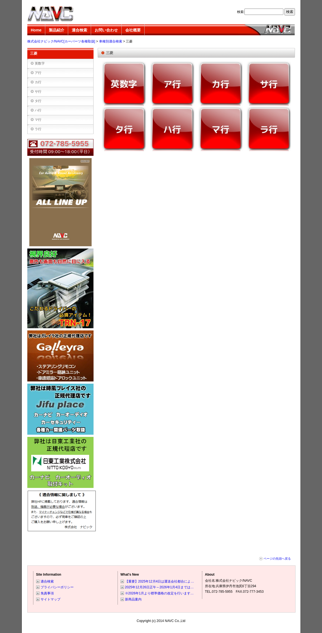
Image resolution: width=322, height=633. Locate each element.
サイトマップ (50, 599)
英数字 (40, 63)
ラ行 (38, 129)
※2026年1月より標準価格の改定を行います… (159, 593)
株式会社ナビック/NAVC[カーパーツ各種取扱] (50, 14)
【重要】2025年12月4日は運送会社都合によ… (159, 581)
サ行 (38, 92)
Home (36, 30)
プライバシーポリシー (57, 587)
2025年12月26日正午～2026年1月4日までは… (159, 587)
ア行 (38, 73)
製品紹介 (56, 30)
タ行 (38, 101)
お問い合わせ (106, 30)
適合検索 (79, 30)
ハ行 (38, 110)
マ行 (38, 120)
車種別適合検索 (110, 41)
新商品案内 (133, 599)
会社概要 (133, 30)
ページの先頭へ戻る (277, 558)
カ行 (38, 82)
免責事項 (47, 593)
